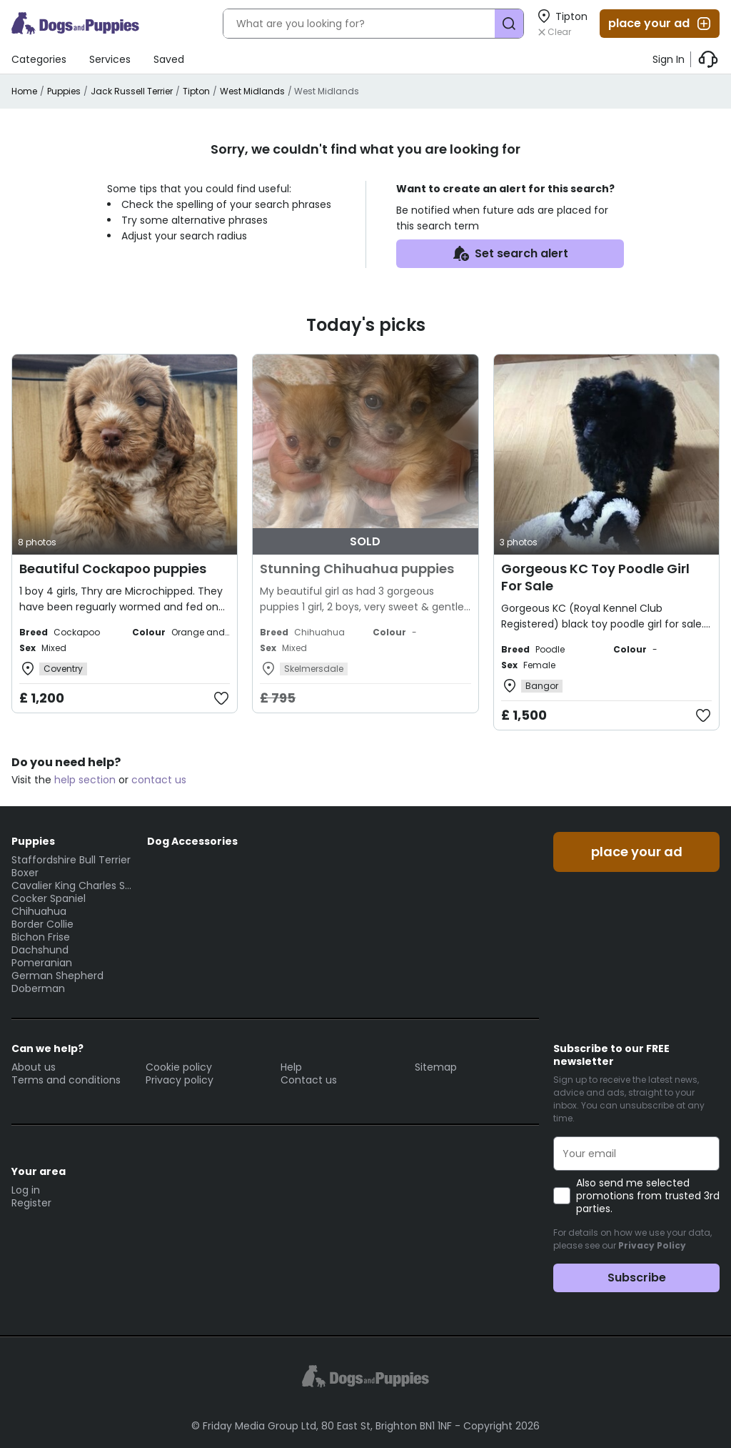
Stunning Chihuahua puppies (357, 568)
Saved (168, 59)
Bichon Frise (40, 937)
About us (33, 1067)
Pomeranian (41, 962)
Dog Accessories (192, 841)
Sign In (668, 59)
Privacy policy (179, 1080)
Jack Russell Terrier (132, 91)
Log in (25, 1190)
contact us (158, 780)
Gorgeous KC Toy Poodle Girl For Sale (595, 577)
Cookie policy (179, 1067)
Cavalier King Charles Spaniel (72, 885)
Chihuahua (38, 911)
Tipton (196, 91)
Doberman (38, 988)
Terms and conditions (66, 1080)
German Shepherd (57, 975)
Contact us (309, 1080)
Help (291, 1067)
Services (110, 59)
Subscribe (637, 1277)
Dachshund (40, 949)
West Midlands (252, 91)
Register (31, 1203)
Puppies (64, 91)
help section (85, 780)
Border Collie (42, 924)
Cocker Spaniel (48, 898)
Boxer (25, 872)
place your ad (660, 23)
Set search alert (510, 253)
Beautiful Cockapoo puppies (112, 568)
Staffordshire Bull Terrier (71, 859)
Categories (38, 59)
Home (24, 91)
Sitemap (436, 1067)
